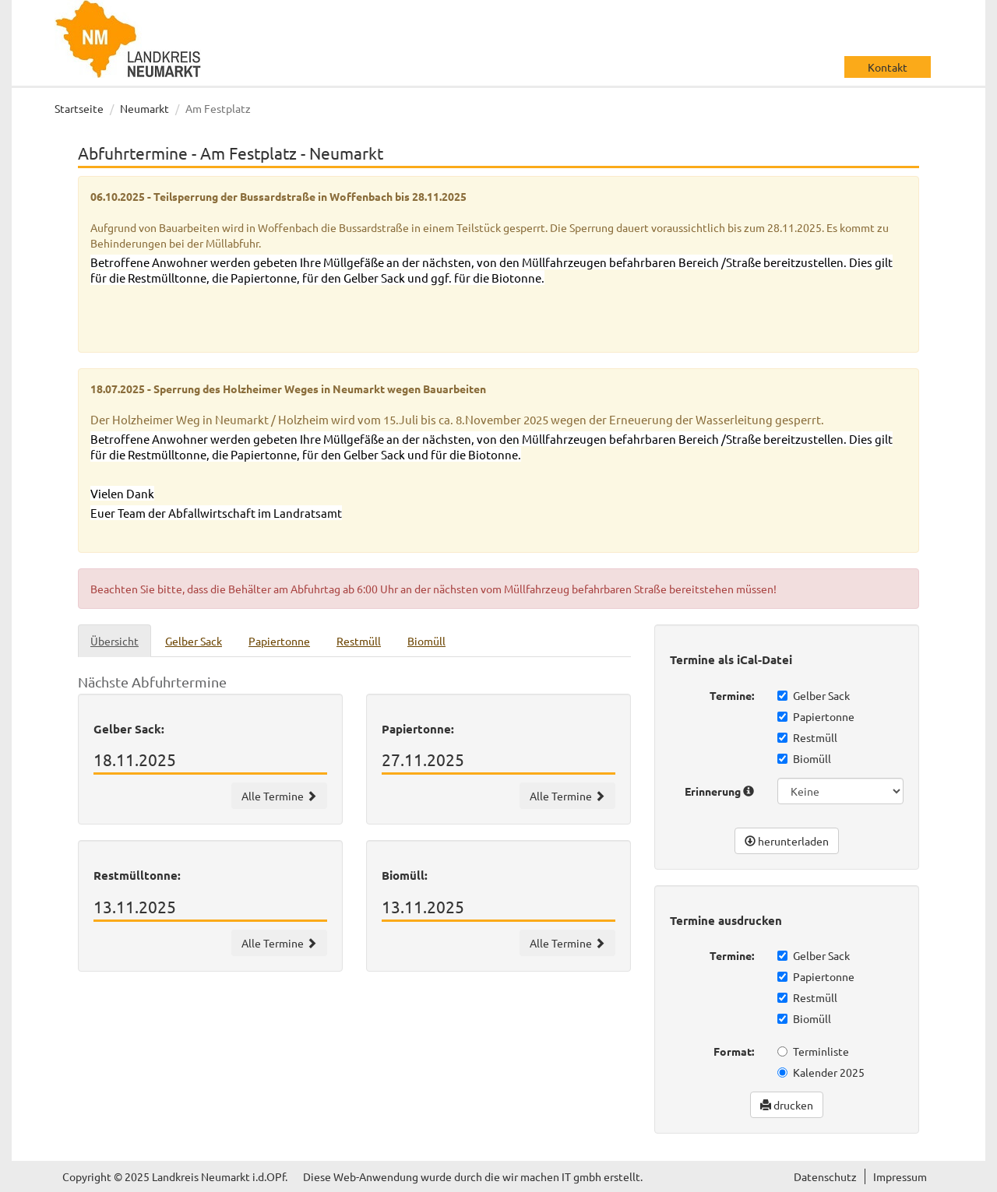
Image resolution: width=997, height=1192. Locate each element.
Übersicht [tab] (114, 641)
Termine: (732, 695)
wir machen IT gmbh (551, 1176)
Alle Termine (279, 796)
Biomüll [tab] (426, 641)
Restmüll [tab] (358, 641)
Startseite (79, 108)
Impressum (900, 1176)
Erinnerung (719, 791)
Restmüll (807, 737)
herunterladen (787, 841)
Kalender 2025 (821, 1072)
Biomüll (804, 758)
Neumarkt (144, 108)
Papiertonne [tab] (279, 641)
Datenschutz (825, 1176)
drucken (786, 1105)
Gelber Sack (813, 695)
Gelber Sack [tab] (193, 641)
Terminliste (813, 1051)
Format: (733, 1051)
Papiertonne (815, 716)
